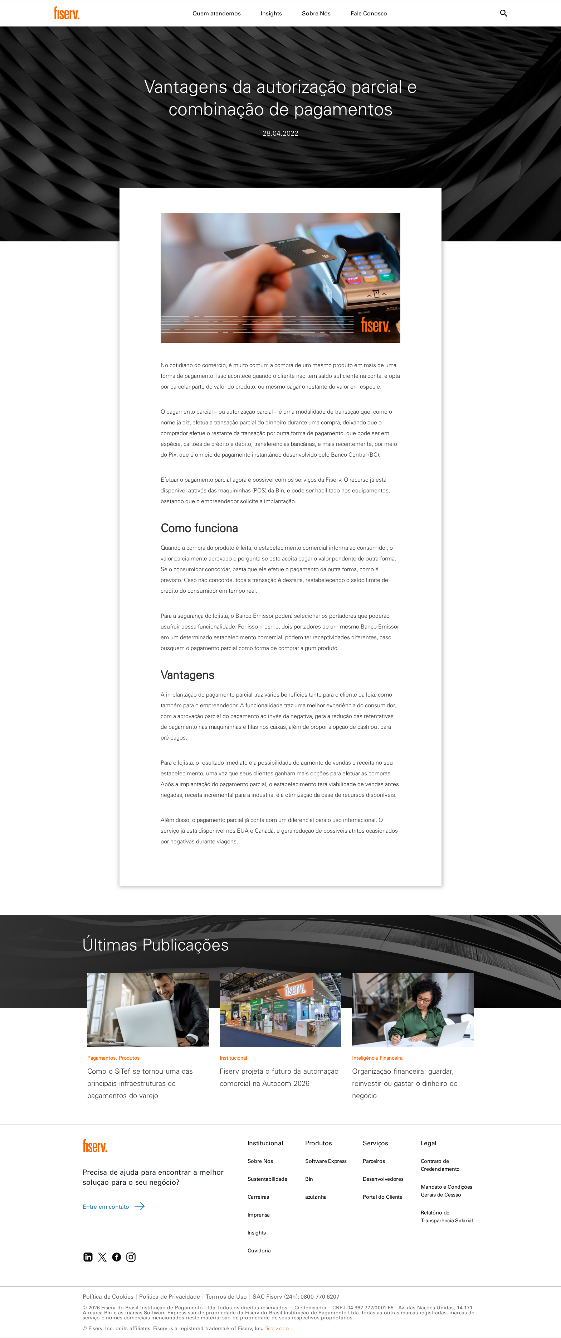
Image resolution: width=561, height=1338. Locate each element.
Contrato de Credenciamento (440, 1165)
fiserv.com (277, 1328)
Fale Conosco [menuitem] (369, 13)
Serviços (375, 1143)
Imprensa (259, 1215)
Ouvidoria (259, 1250)
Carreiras (258, 1197)
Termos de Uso (226, 1296)
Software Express (326, 1161)
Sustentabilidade (267, 1179)
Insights (257, 1232)
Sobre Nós (260, 1161)
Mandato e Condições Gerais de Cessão (446, 1191)
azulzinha (316, 1197)
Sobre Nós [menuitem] (316, 13)
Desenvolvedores (383, 1179)
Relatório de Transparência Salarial (447, 1216)
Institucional (265, 1143)
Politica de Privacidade (169, 1296)
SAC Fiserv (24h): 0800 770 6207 (296, 1296)
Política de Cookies (108, 1296)
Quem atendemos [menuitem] (216, 13)
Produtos (318, 1143)
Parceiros (374, 1161)
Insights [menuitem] (271, 13)
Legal (428, 1143)
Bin (309, 1179)
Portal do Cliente (382, 1197)
